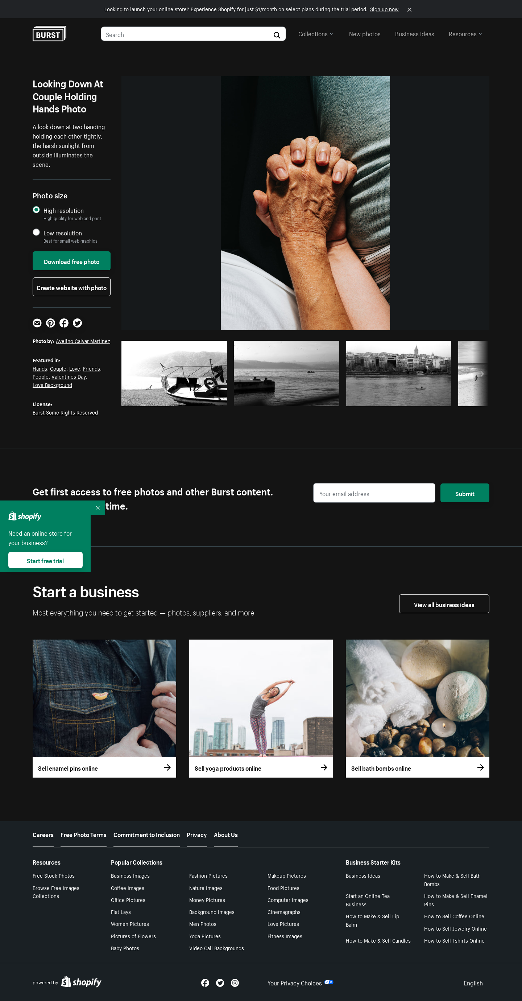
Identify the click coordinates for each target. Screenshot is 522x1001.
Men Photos (202, 923)
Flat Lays (121, 911)
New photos (365, 33)
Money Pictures (207, 899)
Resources (465, 33)
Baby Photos (125, 948)
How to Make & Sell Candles (378, 940)
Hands (40, 368)
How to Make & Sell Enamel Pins (456, 899)
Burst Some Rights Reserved (65, 412)
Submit (465, 493)
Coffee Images (127, 887)
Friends (91, 368)
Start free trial (45, 560)
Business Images (130, 875)
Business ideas (414, 33)
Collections (315, 33)
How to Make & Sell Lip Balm (372, 920)
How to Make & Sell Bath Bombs (452, 879)
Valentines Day (68, 376)
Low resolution (63, 232)
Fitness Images (285, 936)
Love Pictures (283, 923)
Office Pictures (128, 899)
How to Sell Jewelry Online (455, 928)
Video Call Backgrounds (216, 948)
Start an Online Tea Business (368, 899)
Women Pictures (130, 923)
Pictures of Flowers (133, 936)
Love (74, 368)
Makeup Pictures (287, 875)
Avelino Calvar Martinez (83, 341)
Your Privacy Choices (301, 982)
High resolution (64, 210)
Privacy (197, 834)
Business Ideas (363, 875)
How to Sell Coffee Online (454, 916)
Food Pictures (283, 887)
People (41, 376)
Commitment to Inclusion (146, 834)
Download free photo (71, 260)
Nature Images (206, 887)
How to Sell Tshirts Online (454, 940)
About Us (226, 834)
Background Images (212, 911)
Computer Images (288, 899)
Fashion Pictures (208, 875)
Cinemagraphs (284, 911)
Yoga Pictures (205, 936)
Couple (58, 368)
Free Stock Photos (54, 875)
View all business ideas (444, 604)
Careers (43, 834)
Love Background (52, 384)
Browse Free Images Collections (56, 891)
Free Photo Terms (84, 834)
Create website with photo (72, 287)
